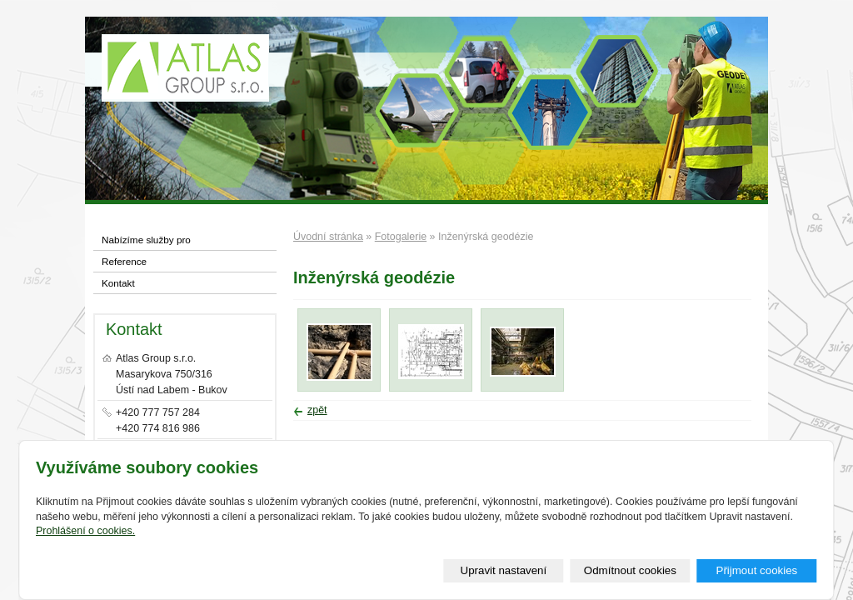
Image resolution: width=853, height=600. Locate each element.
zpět (317, 410)
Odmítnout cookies (630, 570)
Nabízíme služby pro (146, 239)
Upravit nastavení (504, 570)
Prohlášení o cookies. (85, 531)
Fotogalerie (400, 236)
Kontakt (118, 283)
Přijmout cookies (756, 570)
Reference (124, 261)
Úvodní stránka (328, 236)
